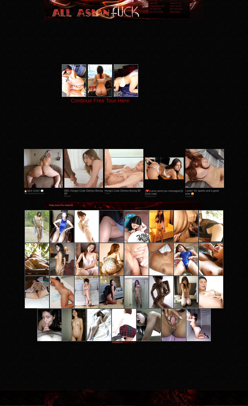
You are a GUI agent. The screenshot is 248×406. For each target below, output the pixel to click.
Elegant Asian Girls (157, 6)
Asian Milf (153, 3)
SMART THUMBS (129, 342)
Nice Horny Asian (156, 12)
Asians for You (175, 3)
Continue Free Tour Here (100, 101)
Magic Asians (175, 12)
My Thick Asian (155, 9)
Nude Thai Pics (176, 6)
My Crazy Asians (176, 9)
